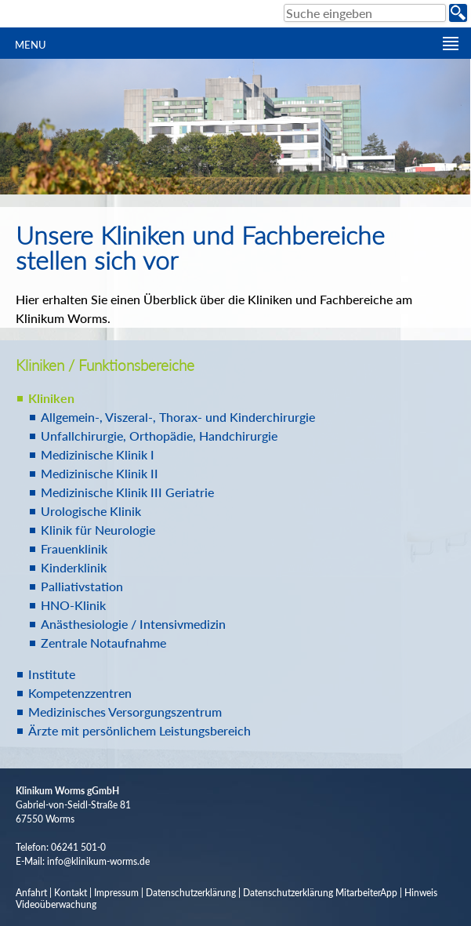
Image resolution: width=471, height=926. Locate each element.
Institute (51, 673)
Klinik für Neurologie (98, 529)
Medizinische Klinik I (97, 454)
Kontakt (70, 893)
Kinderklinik (74, 567)
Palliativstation (82, 586)
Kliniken (51, 397)
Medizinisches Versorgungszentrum (125, 711)
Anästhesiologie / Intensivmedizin (133, 623)
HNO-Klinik (73, 604)
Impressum (116, 893)
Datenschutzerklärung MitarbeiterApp (320, 893)
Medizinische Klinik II (99, 473)
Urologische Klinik (91, 510)
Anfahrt (31, 893)
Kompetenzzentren (80, 692)
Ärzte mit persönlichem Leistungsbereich (139, 730)
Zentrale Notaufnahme (103, 642)
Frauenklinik (74, 548)
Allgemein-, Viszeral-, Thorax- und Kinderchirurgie (178, 416)
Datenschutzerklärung (191, 893)
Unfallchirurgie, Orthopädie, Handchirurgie (159, 435)
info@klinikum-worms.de (98, 861)
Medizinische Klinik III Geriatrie (127, 492)
